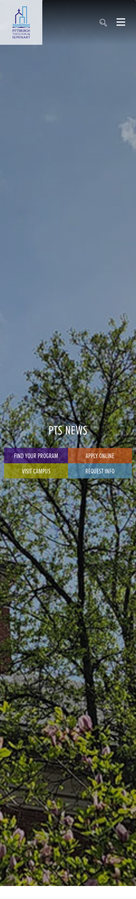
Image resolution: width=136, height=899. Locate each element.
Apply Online (100, 455)
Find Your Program (36, 455)
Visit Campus (36, 471)
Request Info (99, 471)
